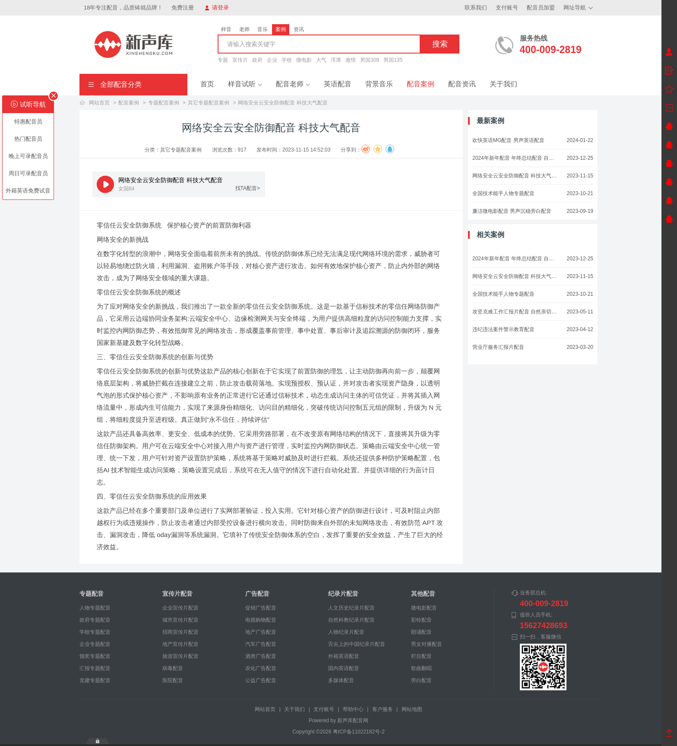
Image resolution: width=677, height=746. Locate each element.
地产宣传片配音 (180, 644)
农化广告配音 (260, 668)
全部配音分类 (115, 84)
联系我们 (476, 7)
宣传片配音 (177, 593)
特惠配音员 (28, 121)
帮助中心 (353, 709)
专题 (223, 60)
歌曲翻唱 (421, 668)
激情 (350, 60)
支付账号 (507, 7)
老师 (244, 29)
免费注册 (182, 7)
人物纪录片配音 (346, 632)
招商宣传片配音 (180, 632)
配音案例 (420, 84)
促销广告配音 (260, 608)
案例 (280, 29)
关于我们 (503, 84)
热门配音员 (28, 139)
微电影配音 (424, 608)
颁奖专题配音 (95, 656)
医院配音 (172, 680)
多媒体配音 (341, 680)
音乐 (262, 29)
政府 (257, 60)
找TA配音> (247, 188)
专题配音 (91, 593)
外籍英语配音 (343, 656)
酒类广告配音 (260, 656)
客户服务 (382, 709)
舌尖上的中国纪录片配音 (356, 644)
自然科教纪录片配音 (351, 620)
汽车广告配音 (260, 644)
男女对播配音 (426, 644)
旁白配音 (421, 680)
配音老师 (293, 84)
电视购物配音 (260, 620)
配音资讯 (462, 84)
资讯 (299, 29)
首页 (207, 84)
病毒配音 (172, 668)
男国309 (369, 60)
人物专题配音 (95, 608)
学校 (287, 60)
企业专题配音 (95, 644)
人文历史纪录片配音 (351, 608)
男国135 (392, 60)
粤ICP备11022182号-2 (359, 732)
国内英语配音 (343, 668)
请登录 (217, 7)
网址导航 (578, 7)
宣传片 (240, 60)
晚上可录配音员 (28, 156)
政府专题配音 (95, 620)
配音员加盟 (541, 7)
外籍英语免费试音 (28, 190)
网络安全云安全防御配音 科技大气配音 (282, 103)
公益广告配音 (260, 680)
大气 (321, 60)
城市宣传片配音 (180, 620)
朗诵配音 (421, 632)
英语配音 (337, 84)
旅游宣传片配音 (180, 656)
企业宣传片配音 (180, 608)
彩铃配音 (421, 620)
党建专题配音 (95, 680)
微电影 (304, 60)
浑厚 (336, 60)
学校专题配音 (95, 632)
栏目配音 (421, 656)
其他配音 (423, 593)
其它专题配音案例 (208, 103)
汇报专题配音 (95, 668)
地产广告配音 (260, 632)
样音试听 (245, 84)
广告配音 (257, 593)
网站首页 (99, 102)
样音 (226, 29)
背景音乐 (379, 84)
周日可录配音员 (28, 173)
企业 (272, 60)
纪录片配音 (343, 593)
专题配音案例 (163, 103)
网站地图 (412, 709)
